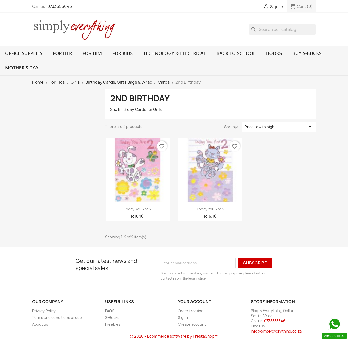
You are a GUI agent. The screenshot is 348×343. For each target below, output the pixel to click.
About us (40, 324)
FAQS (109, 310)
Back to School (235, 53)
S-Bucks (112, 317)
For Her (62, 53)
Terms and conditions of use (57, 317)
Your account (194, 301)
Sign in (183, 317)
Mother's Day (22, 68)
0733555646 (59, 6)
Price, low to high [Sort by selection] (279, 127)
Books (274, 53)
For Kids (122, 53)
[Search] (282, 29)
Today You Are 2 (137, 209)
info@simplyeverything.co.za (276, 331)
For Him (92, 53)
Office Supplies (23, 53)
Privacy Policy (44, 310)
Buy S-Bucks (306, 53)
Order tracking (191, 310)
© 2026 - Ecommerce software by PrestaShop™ (174, 336)
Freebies (112, 324)
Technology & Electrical (174, 53)
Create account (192, 324)
